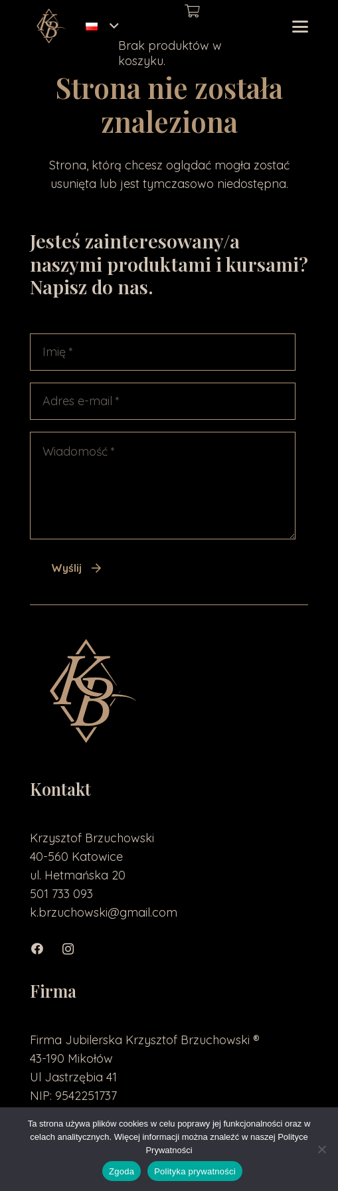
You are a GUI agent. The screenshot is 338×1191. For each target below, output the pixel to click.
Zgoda (121, 1171)
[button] (102, 27)
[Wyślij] (77, 568)
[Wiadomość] (163, 485)
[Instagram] (75, 949)
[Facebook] (45, 949)
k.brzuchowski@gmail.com (103, 912)
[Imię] (163, 352)
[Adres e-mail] (163, 401)
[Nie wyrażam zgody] (321, 1149)
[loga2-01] (50, 26)
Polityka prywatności (195, 1171)
